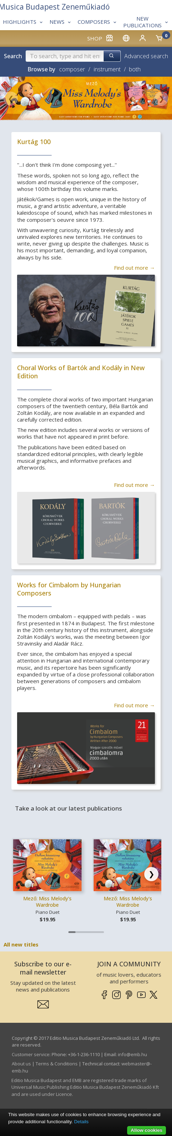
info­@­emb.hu (132, 1054)
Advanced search (146, 56)
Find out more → (134, 267)
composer (72, 69)
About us (21, 1063)
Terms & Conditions (57, 1063)
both (135, 69)
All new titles (21, 944)
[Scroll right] (151, 874)
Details (81, 1121)
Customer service (30, 1054)
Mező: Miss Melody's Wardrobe (47, 901)
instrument (107, 69)
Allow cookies (146, 1130)
